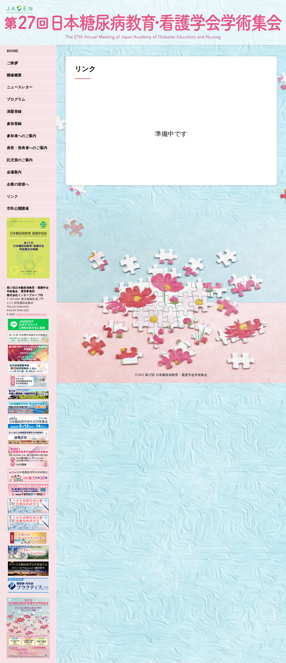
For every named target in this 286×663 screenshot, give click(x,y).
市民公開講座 (18, 208)
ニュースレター (20, 87)
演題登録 (14, 111)
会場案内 (14, 172)
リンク (12, 196)
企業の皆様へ (18, 184)
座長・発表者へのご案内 (27, 148)
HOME (13, 51)
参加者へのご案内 (21, 136)
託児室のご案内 (20, 160)
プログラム (16, 99)
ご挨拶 (12, 63)
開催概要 (14, 75)
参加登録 (14, 124)
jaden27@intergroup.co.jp (31, 314)
